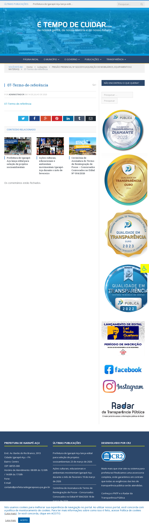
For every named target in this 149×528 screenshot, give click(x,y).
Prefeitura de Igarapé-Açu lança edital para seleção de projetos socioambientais (53, 4)
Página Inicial (31, 59)
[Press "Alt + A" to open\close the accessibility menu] (145, 268)
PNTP (116, 493)
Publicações (92, 59)
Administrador (16, 94)
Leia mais (10, 513)
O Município (50, 59)
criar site (122, 468)
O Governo (70, 59)
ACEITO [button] (24, 520)
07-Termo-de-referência (17, 103)
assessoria (138, 472)
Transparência (115, 59)
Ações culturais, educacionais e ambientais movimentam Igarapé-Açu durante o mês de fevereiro (51, 165)
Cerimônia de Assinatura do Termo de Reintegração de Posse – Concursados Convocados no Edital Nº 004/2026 (83, 165)
